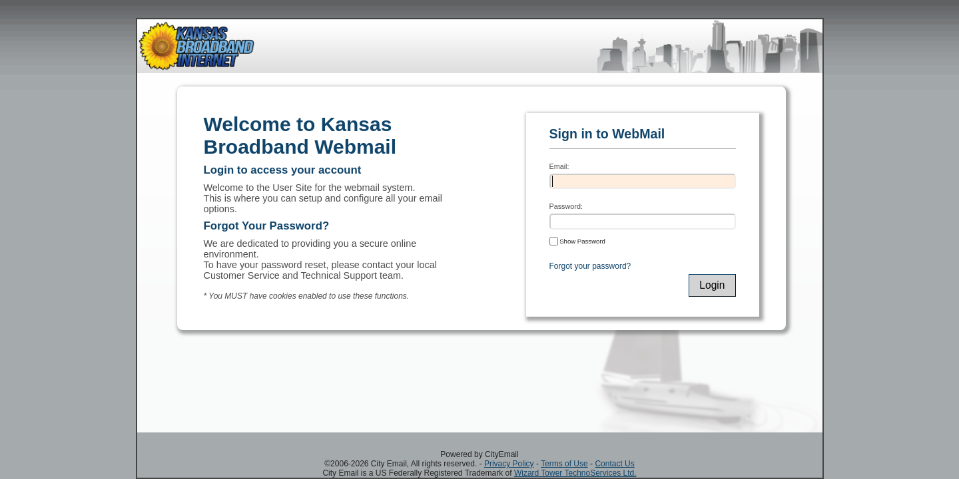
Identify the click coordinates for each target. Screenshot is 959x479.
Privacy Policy (509, 463)
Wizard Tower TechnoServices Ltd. (575, 473)
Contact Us (614, 463)
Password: (566, 206)
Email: (559, 166)
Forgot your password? (590, 266)
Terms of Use (564, 463)
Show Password (577, 241)
